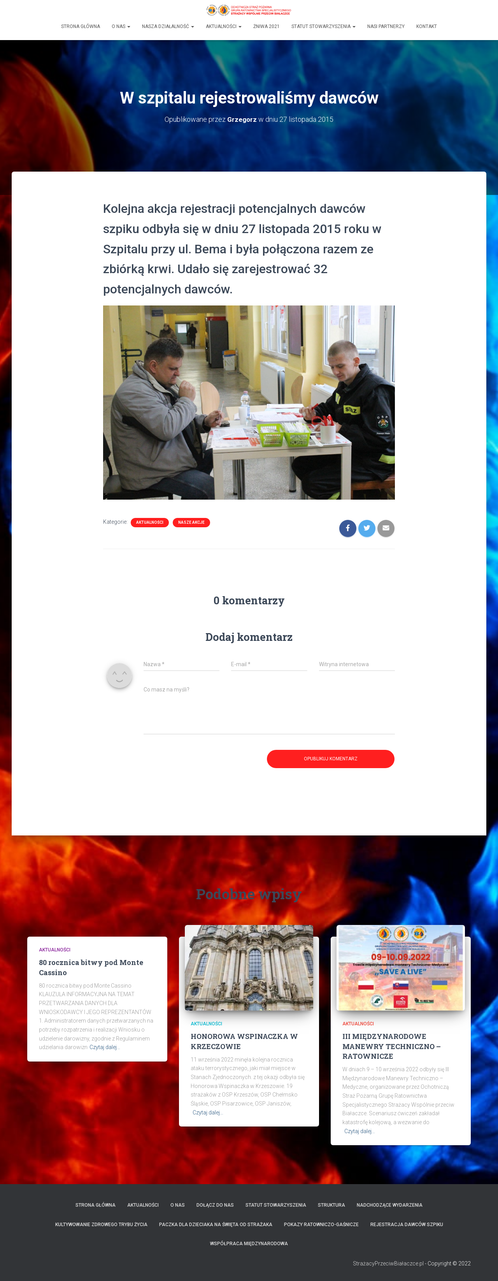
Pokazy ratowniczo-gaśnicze (321, 1224)
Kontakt (426, 26)
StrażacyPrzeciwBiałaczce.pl (388, 1263)
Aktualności (224, 26)
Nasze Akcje (191, 522)
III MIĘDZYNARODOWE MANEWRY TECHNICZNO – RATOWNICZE (391, 1046)
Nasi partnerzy (386, 26)
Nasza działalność (168, 26)
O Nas (121, 26)
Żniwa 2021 (266, 26)
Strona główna (80, 26)
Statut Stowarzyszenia (323, 26)
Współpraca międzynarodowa (249, 1243)
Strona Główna (95, 1205)
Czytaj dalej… (104, 1047)
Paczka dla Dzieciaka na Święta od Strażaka (215, 1224)
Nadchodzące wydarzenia (390, 1205)
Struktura (331, 1205)
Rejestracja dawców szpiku (406, 1224)
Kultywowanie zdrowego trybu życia (101, 1224)
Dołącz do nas (215, 1205)
